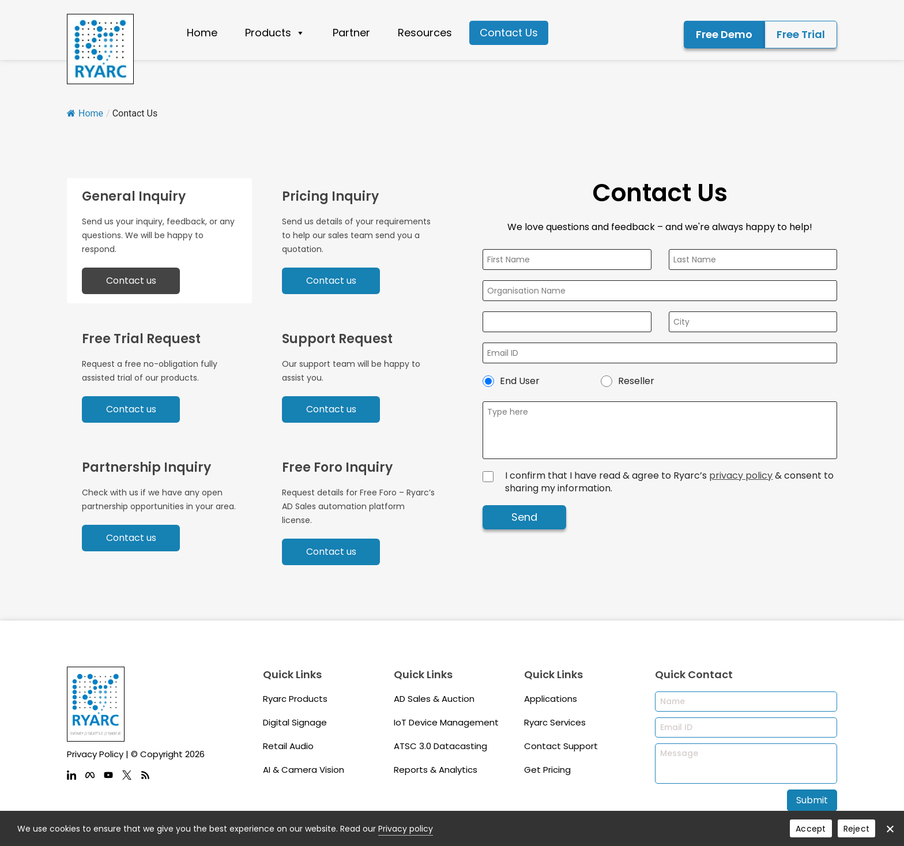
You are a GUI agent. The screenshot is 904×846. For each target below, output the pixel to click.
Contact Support (561, 746)
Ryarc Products (295, 699)
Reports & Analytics (435, 770)
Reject (856, 828)
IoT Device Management (446, 722)
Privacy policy (405, 828)
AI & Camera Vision (303, 770)
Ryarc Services (555, 722)
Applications (550, 699)
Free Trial (801, 34)
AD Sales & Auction (434, 699)
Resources (425, 32)
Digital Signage (295, 722)
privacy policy (741, 475)
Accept (811, 828)
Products (275, 33)
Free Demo (724, 34)
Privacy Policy (95, 754)
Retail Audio (288, 746)
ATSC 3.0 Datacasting (440, 746)
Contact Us (509, 32)
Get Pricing (547, 770)
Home (202, 32)
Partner (351, 32)
